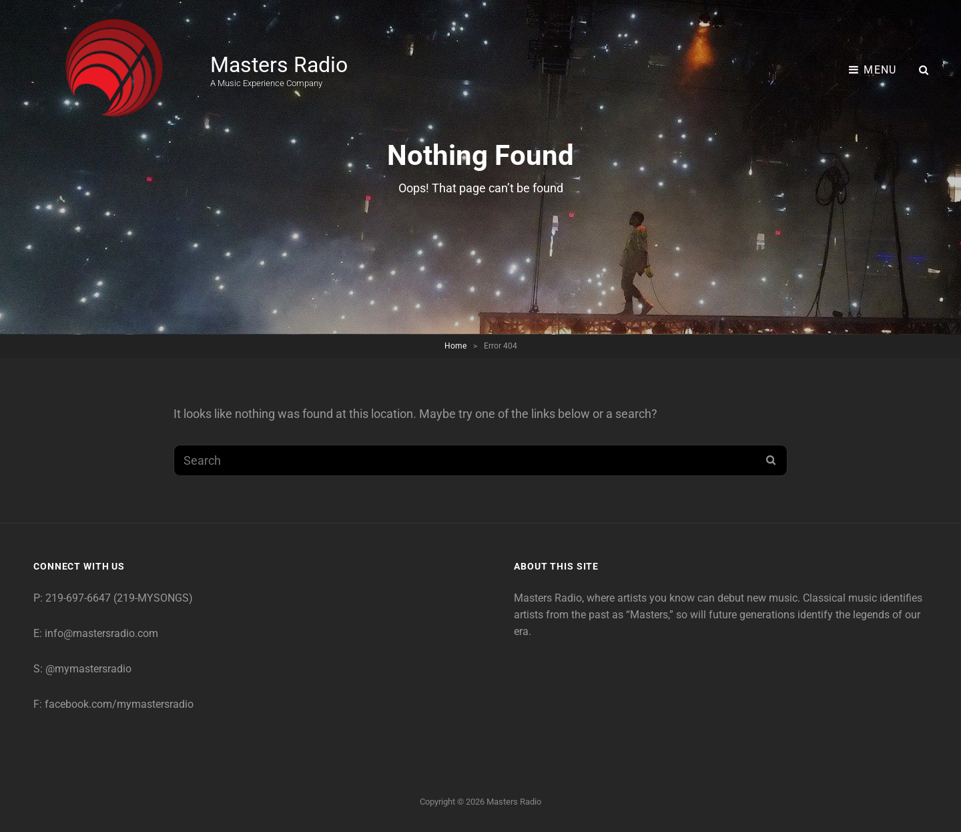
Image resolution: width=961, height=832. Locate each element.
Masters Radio (279, 64)
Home (455, 346)
